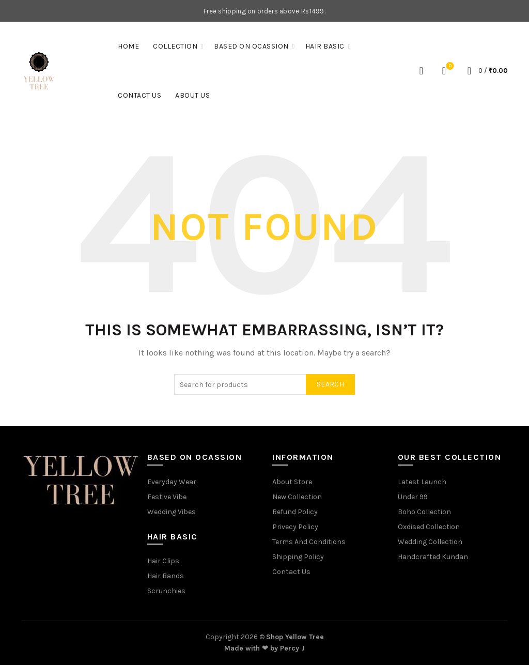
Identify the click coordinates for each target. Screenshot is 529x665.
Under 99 (413, 496)
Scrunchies (166, 590)
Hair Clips (163, 560)
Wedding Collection (430, 541)
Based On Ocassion (251, 46)
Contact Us (139, 95)
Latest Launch (422, 481)
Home (128, 46)
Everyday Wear (171, 481)
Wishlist (449, 66)
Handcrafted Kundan (433, 556)
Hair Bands (165, 575)
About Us (192, 95)
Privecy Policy (295, 526)
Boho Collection (424, 511)
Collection (175, 46)
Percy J (292, 648)
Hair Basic (325, 46)
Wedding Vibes (171, 511)
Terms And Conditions (309, 541)
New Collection (297, 496)
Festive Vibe (166, 496)
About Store (292, 481)
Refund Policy (295, 511)
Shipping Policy (298, 556)
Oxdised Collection (429, 526)
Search (330, 384)
